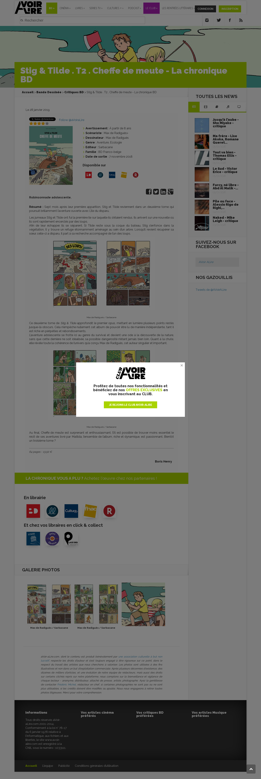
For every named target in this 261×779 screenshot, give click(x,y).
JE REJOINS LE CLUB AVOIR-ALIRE (130, 404)
